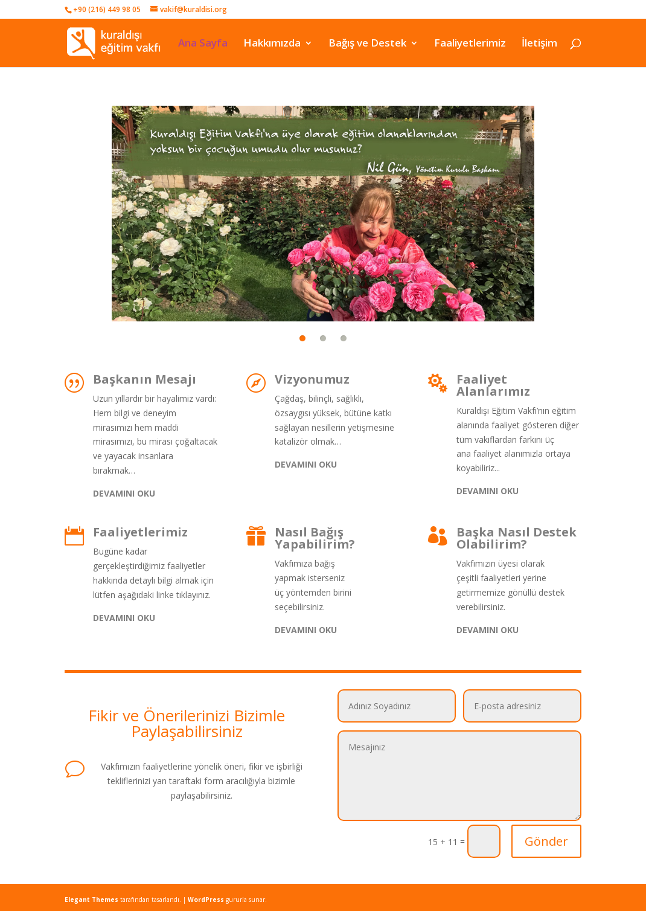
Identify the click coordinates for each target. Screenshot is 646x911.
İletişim (539, 43)
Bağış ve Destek (367, 43)
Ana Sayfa (203, 43)
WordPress (206, 899)
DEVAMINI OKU (124, 493)
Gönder (546, 841)
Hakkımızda (272, 43)
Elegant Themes (91, 899)
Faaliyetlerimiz (470, 43)
